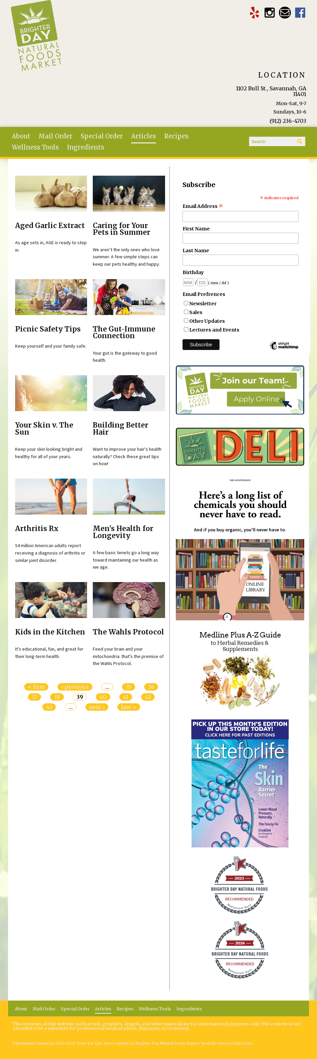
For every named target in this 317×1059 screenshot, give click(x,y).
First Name (196, 229)
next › (97, 707)
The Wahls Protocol (128, 632)
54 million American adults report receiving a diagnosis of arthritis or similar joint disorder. (50, 552)
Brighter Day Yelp (254, 12)
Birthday (193, 272)
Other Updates (207, 321)
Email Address (203, 206)
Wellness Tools (35, 147)
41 (125, 697)
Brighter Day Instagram (270, 12)
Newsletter (202, 304)
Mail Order (55, 136)
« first (36, 686)
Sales (195, 312)
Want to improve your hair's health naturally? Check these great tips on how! (127, 456)
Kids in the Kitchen (50, 632)
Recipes (176, 136)
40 (103, 697)
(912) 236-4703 (288, 121)
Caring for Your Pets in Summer (121, 229)
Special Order (102, 136)
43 (49, 707)
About (21, 136)
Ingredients (85, 147)
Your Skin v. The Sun (44, 429)
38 (57, 697)
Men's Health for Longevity (123, 532)
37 (34, 697)
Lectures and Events (214, 330)
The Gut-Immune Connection (124, 333)
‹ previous (75, 686)
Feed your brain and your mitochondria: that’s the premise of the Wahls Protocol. (128, 656)
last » (128, 707)
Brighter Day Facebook (300, 12)
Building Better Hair (120, 429)
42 (148, 697)
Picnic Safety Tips (48, 329)
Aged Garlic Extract (50, 225)
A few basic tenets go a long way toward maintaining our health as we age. (126, 559)
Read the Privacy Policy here (226, 1043)
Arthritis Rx (36, 528)
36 (151, 686)
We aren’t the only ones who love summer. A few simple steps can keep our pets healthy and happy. (126, 257)
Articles (143, 136)
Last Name (196, 251)
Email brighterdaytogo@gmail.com (285, 12)
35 (128, 686)
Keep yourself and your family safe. (50, 346)
